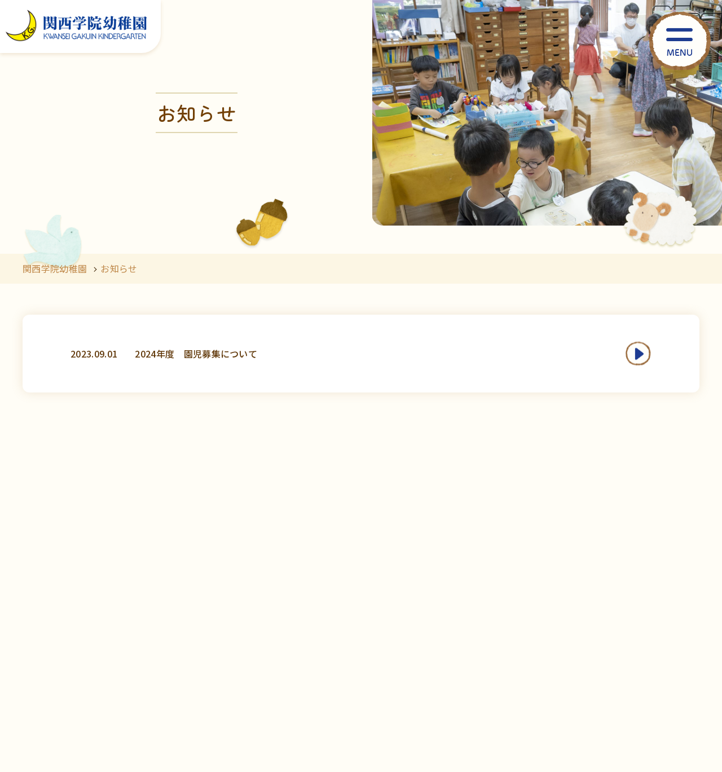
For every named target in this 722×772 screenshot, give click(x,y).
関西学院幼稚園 (55, 268)
